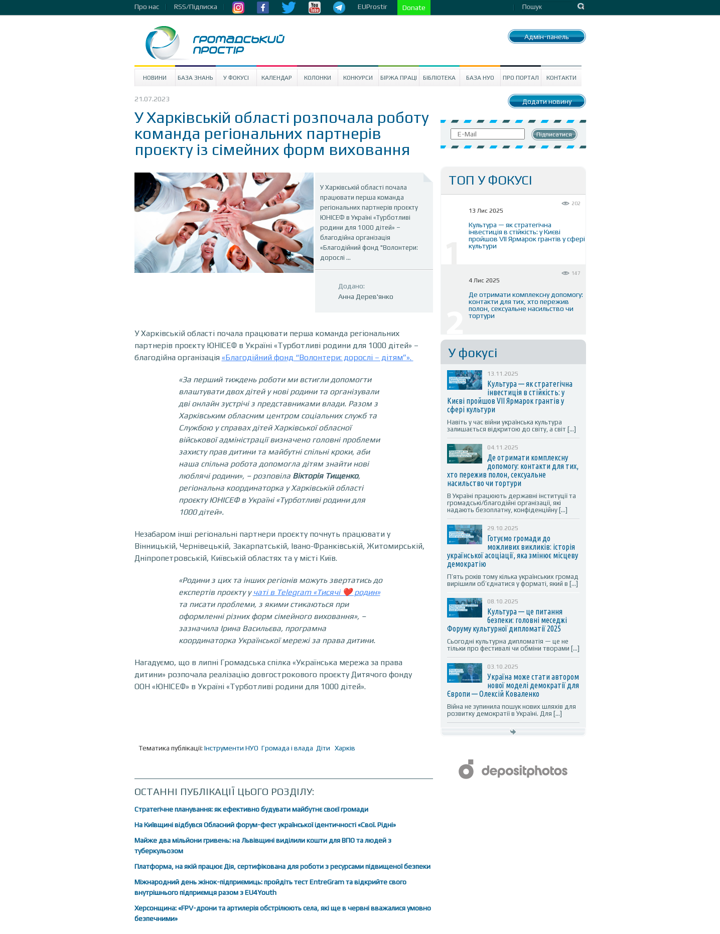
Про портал (521, 77)
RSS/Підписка (195, 7)
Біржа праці (398, 77)
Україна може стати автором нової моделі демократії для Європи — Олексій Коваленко (513, 685)
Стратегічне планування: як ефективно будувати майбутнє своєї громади (251, 809)
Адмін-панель (546, 37)
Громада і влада (287, 748)
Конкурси (358, 77)
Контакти (561, 77)
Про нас (146, 7)
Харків (345, 748)
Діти (323, 748)
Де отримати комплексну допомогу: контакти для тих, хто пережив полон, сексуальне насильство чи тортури (526, 305)
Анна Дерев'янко (365, 296)
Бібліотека (439, 77)
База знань (195, 77)
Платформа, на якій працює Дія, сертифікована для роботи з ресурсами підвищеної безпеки (282, 866)
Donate (413, 8)
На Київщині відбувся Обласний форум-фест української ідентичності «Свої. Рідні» (265, 825)
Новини (155, 77)
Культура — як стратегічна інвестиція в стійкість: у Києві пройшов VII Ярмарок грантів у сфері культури (527, 235)
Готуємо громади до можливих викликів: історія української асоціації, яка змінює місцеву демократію (512, 551)
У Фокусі (236, 77)
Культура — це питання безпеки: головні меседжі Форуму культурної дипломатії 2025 (507, 620)
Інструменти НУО (231, 748)
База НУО (480, 77)
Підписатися (554, 134)
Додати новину (546, 101)
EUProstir (372, 7)
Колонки (317, 77)
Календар (276, 77)
